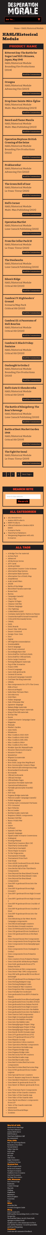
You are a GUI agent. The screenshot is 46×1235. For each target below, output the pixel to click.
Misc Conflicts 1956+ (16, 742)
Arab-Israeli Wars (15, 581)
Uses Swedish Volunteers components (24, 1080)
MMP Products (14, 523)
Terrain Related (12, 1147)
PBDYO (11, 790)
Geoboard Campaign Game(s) (20, 677)
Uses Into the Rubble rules (18, 1022)
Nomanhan (12, 760)
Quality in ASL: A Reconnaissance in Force (21, 1223)
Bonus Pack (12, 591)
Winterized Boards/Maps (18, 1110)
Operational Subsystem (17, 785)
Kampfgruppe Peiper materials (20, 710)
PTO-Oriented (14, 805)
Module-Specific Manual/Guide (20, 748)
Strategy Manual (14, 841)
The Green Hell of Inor (18, 184)
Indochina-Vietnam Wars (18, 692)
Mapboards (11, 1192)
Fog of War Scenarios (16, 664)
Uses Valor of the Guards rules (20, 1098)
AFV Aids (10, 1153)
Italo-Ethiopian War (16, 702)
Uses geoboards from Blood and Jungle (24, 999)
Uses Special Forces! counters (20, 1075)
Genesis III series (15, 674)
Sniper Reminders (13, 1160)
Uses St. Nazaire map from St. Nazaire (23, 1077)
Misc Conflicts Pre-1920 (17, 745)
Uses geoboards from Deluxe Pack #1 (23, 1004)
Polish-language (14, 800)
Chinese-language (15, 606)
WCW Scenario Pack (14, 1166)
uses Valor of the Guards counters (22, 1093)
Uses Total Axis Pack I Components (22, 1090)
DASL (10, 624)
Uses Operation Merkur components (23, 1045)
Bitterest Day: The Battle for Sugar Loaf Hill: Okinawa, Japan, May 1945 (21, 56)
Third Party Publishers (17, 533)
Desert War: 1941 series (17, 629)
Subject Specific (12, 1149)
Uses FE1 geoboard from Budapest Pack (24, 979)
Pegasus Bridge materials (18, 795)
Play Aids (10, 1188)
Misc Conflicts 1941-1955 (18, 740)
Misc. (9, 1201)
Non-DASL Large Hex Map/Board (21, 763)
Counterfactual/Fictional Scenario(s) (23, 617)
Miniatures (12, 732)
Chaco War (12, 599)
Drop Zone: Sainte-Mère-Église (22, 101)
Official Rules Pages (16, 780)
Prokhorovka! (13, 165)
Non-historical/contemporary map (22, 768)
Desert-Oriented (15, 632)
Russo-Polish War (15, 821)
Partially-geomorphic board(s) (20, 788)
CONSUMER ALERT (16, 612)
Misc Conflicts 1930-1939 (18, 737)
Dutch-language (14, 647)
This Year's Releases (14, 1130)
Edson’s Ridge (12, 279)
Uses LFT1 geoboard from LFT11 (21, 1035)
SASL (10, 823)
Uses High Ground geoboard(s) (20, 1017)
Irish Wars (12, 697)
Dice (10, 637)
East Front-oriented (16, 649)
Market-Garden (14, 727)
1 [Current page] (4, 474)
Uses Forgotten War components (22, 989)
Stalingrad (12, 838)
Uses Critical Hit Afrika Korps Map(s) (23, 962)
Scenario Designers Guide (16, 1207)
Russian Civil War (15, 818)
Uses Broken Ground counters (20, 926)
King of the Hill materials (18, 712)
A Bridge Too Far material (18, 554)
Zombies (11, 1113)
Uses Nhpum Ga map (16, 1040)
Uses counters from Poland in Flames (23, 959)
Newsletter (12, 755)
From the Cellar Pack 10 (18, 241)
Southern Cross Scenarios (16, 1173)
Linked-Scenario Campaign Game (21, 720)
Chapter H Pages (14, 601)
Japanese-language (15, 705)
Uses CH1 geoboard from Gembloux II (23, 931)
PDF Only (11, 793)
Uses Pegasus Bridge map (18, 1050)
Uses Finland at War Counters (20, 987)
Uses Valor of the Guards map (20, 1095)
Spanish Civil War (15, 831)
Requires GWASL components (20, 815)
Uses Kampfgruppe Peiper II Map (21, 1027)
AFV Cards (12, 564)
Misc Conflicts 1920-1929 (18, 735)
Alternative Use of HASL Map (20, 576)
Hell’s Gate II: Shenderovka (20, 388)
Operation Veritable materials (20, 783)
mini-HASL (12, 730)
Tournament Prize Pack (17, 858)
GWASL (11, 682)
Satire (10, 826)
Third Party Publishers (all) (16, 1136)
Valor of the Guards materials (20, 1105)
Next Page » (27, 474)
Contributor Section (14, 1162)
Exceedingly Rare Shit (17, 652)
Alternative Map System (18, 571)
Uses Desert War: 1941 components (22, 972)
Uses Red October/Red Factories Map (23, 1067)
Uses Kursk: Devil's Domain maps (21, 1032)
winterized (12, 1108)
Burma (10, 594)
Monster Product (15, 753)
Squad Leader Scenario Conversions (22, 836)
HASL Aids (11, 1151)
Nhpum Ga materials (16, 758)
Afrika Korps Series (16, 561)
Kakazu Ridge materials (17, 707)
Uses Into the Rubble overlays (20, 1019)
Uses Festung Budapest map (19, 982)
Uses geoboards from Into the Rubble (23, 1009)
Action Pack (13, 556)
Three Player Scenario (17, 851)
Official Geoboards (15, 775)
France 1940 (13, 667)
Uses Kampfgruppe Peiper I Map (21, 1024)
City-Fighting (13, 609)
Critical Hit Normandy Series (20, 619)
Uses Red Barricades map (18, 1057)
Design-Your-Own (15, 634)
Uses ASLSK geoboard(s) (18, 866)
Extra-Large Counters (17, 659)
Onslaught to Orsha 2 (17, 365)
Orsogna (10, 82)
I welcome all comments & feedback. (19, 1231)
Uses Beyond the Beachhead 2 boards (23, 873)
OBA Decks (11, 1158)
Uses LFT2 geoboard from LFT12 (21, 1037)
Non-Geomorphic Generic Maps (21, 765)
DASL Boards (13, 627)
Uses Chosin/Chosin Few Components (23, 939)
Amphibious (13, 579)
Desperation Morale (23, 8)
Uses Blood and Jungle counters (21, 924)
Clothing (10, 1190)
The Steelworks (14, 260)
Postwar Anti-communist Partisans (22, 803)
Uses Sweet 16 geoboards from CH (22, 1083)
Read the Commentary (32, 74)
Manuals (11, 725)
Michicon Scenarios (14, 1169)
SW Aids (10, 1156)
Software (11, 828)
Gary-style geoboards (17, 672)
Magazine (12, 722)
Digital (10, 639)
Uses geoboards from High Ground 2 (23, 1007)
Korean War (13, 715)
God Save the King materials (19, 679)
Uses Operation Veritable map (20, 1047)
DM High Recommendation (19, 642)
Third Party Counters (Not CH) (20, 843)
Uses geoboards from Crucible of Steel (23, 1002)
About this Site (12, 1205)
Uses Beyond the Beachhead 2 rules (22, 876)
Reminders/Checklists (14, 1145)
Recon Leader (13, 810)
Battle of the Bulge (15, 586)
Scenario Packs (14, 530)
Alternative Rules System (18, 574)
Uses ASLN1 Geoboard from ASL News (23, 863)
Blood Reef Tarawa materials (19, 589)
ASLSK (10, 584)
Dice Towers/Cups (13, 1181)
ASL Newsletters (15, 518)
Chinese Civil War (15, 604)
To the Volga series (15, 853)
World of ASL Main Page (15, 1127)
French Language (15, 669)
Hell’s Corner (12, 203)
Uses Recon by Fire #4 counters (21, 1055)
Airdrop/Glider (14, 566)
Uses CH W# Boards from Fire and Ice (23, 929)
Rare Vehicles (13, 808)
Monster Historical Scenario (19, 750)
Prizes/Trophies (12, 1197)
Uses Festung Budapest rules (19, 984)
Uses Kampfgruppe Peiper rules (21, 1030)
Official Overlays (14, 778)
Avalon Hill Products (16, 520)
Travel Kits (11, 1199)
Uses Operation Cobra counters (21, 1042)
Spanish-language (15, 833)
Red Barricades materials (18, 813)
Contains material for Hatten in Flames (24, 614)
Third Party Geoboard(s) (18, 846)
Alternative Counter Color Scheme (22, 569)
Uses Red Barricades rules (18, 1060)
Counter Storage (13, 1186)
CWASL (11, 622)
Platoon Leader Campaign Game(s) (22, 798)
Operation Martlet (15, 222)
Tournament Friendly (16, 856)
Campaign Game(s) (15, 596)
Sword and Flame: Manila (19, 120)
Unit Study (12, 861)
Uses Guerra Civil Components (20, 1014)
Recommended (12, 1138)
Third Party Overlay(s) (17, 848)
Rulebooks (10, 1184)
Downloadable (13, 644)
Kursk (10, 717)
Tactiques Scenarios (14, 1171)
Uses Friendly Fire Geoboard (19, 992)
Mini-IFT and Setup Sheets (16, 1143)
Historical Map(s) (15, 690)
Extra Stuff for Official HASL (19, 657)
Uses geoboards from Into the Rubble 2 (24, 1012)
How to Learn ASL (13, 1212)
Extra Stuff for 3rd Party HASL (20, 654)
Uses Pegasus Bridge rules (18, 1052)
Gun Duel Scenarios (14, 1175)
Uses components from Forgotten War (24, 941)
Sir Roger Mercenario (14, 1177)
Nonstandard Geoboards (18, 770)
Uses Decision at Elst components (22, 969)
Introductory (13, 695)
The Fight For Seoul (16, 451)
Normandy (12, 773)
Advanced (12, 559)
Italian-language (14, 700)
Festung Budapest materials (19, 662)
